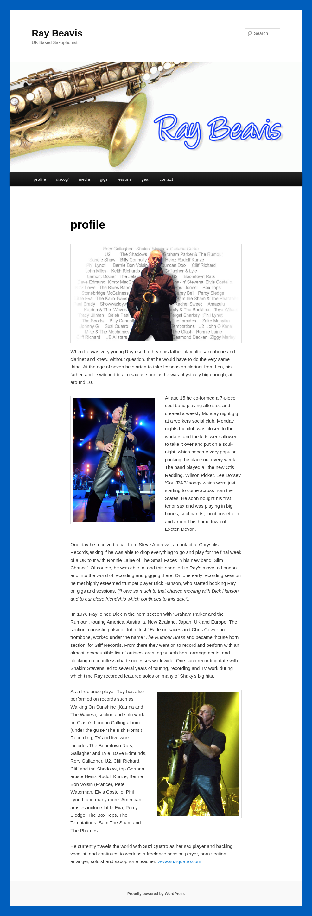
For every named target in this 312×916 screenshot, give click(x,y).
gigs (104, 179)
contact (166, 179)
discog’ (62, 179)
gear (146, 179)
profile (39, 179)
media (84, 179)
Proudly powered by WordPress (156, 894)
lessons (124, 179)
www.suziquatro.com (179, 861)
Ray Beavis (57, 33)
